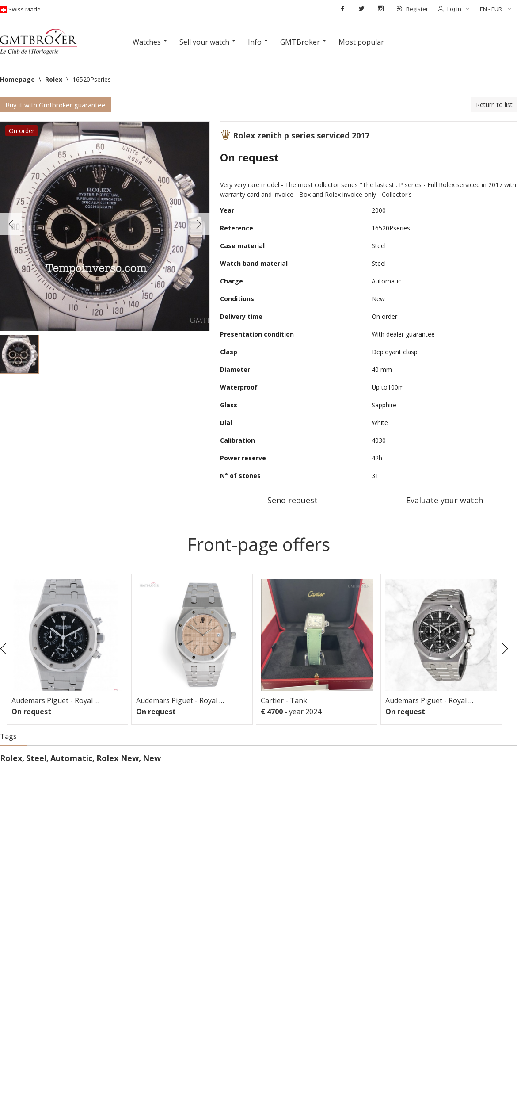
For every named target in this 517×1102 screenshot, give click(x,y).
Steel (36, 758)
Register (412, 9)
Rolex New (117, 758)
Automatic (71, 758)
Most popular (361, 42)
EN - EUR (496, 9)
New (152, 758)
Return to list (494, 104)
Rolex (11, 758)
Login (458, 9)
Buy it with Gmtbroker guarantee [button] (55, 104)
